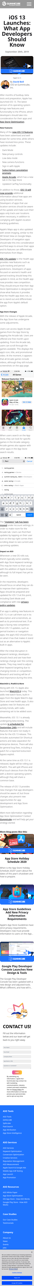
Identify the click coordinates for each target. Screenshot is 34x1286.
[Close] (32, 1253)
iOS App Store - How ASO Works (16, 1199)
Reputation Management (13, 1161)
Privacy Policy (16, 1090)
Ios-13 (19, 78)
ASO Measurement (11, 1164)
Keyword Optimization (12, 1151)
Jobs (4, 1248)
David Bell (18, 81)
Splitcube (7, 1123)
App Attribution (9, 1130)
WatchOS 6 (15, 691)
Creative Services (10, 1158)
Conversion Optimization (13, 1154)
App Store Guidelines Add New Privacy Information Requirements (17, 914)
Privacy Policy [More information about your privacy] (13, 1269)
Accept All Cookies (17, 1283)
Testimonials (8, 1223)
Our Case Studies (10, 1219)
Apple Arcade (9, 176)
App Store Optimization (12, 121)
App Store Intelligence (12, 1133)
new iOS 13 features (22, 132)
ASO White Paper (10, 1192)
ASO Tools (7, 1116)
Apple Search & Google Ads (14, 1167)
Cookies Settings (17, 1273)
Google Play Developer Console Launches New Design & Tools (17, 969)
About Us (7, 1238)
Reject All (17, 1278)
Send (17, 1072)
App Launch (8, 1174)
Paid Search (8, 1126)
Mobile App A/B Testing (13, 1171)
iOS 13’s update (8, 258)
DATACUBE (7, 1120)
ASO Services (8, 1148)
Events (6, 1244)
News (5, 1241)
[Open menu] (29, 4)
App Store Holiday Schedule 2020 (17, 860)
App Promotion (9, 1177)
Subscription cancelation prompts (15, 171)
